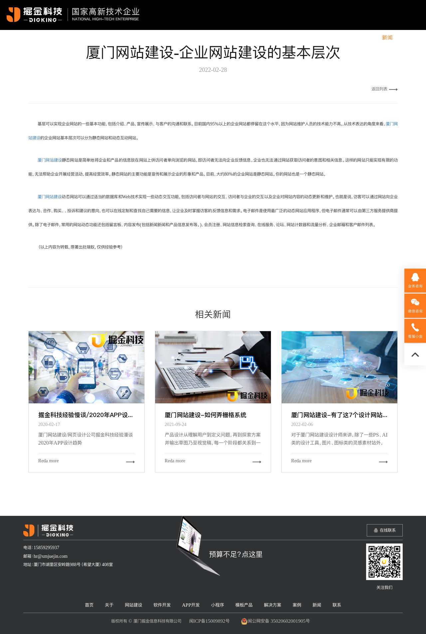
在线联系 (388, 530)
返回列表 (384, 89)
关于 (158, 38)
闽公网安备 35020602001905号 (275, 621)
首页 (136, 38)
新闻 (387, 38)
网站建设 (184, 38)
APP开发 (249, 38)
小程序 (278, 38)
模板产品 (307, 38)
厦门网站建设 (50, 160)
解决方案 (339, 38)
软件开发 (216, 38)
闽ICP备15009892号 (209, 620)
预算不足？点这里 (236, 554)
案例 (366, 38)
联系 (408, 38)
